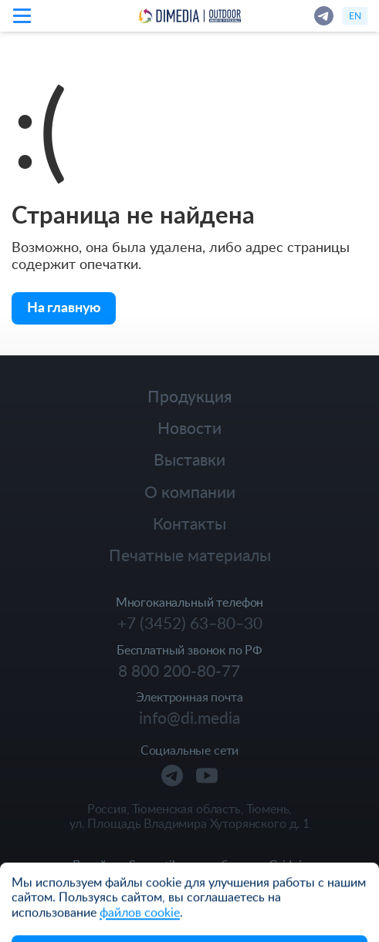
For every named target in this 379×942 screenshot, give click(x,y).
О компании (189, 491)
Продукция (189, 395)
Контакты (189, 523)
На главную (63, 306)
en (355, 15)
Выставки (189, 459)
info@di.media (189, 718)
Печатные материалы (190, 554)
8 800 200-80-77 (179, 671)
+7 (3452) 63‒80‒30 (189, 623)
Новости (189, 427)
